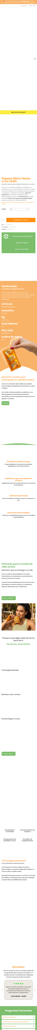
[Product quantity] (3, 220)
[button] (35, 59)
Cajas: (4, 209)
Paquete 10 (10, 229)
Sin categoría (12, 227)
